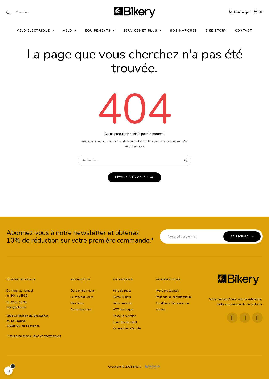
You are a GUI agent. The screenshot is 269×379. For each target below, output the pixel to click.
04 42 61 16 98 (16, 302)
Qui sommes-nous (82, 291)
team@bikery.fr (16, 307)
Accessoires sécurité (127, 328)
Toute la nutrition (124, 316)
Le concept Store (81, 297)
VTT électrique (123, 310)
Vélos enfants (122, 303)
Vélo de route (122, 291)
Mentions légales (167, 291)
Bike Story (77, 303)
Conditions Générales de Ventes (172, 306)
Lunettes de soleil (125, 322)
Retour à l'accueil (131, 177)
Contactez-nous (80, 310)
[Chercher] (134, 160)
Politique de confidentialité (174, 297)
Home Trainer (122, 297)
